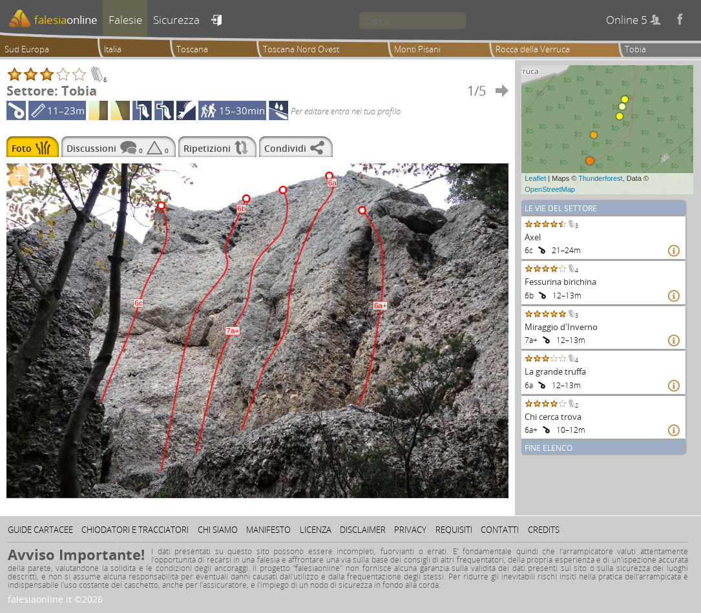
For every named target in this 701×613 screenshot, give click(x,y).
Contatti (500, 529)
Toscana (192, 49)
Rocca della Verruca (533, 49)
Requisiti (453, 529)
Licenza (315, 529)
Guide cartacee (40, 529)
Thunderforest (600, 178)
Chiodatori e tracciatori (135, 529)
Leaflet (535, 178)
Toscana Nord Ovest (301, 49)
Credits (544, 529)
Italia (112, 49)
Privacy (410, 529)
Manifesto (268, 529)
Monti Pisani (417, 49)
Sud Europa (27, 49)
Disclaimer (363, 529)
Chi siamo (218, 529)
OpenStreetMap (550, 189)
